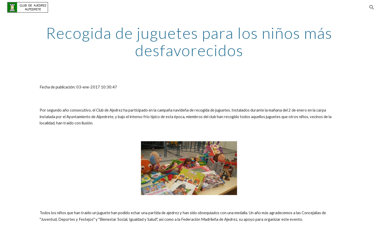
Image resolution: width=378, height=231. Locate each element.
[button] (371, 7)
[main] (189, 41)
